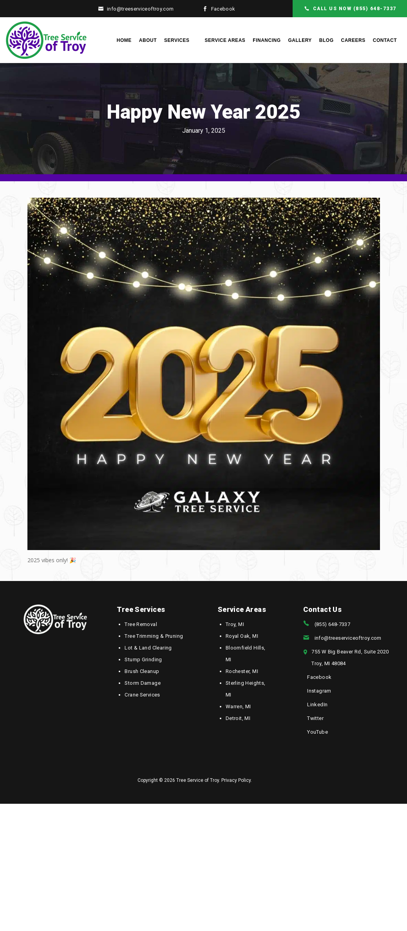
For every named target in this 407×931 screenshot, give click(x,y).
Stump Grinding (143, 659)
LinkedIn (317, 704)
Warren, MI (238, 706)
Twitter (315, 718)
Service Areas (224, 40)
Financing (266, 40)
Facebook (223, 9)
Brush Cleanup (142, 671)
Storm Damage (143, 683)
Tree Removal (141, 624)
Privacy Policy (236, 780)
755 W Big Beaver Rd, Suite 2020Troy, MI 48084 (350, 657)
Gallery (299, 40)
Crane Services (142, 695)
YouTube (317, 732)
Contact (385, 40)
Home (124, 40)
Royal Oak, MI (242, 636)
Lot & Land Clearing (148, 648)
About (148, 40)
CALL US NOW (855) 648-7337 (354, 8)
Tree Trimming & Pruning (154, 636)
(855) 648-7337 (332, 624)
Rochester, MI (242, 671)
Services (176, 40)
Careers (353, 40)
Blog (326, 40)
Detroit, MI (238, 718)
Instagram (319, 691)
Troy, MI (235, 624)
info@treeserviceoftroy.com (140, 9)
